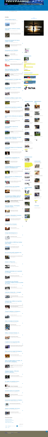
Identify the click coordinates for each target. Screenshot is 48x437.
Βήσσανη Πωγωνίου (27, 178)
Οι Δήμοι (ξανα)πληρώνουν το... (11, 232)
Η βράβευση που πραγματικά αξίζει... (12, 341)
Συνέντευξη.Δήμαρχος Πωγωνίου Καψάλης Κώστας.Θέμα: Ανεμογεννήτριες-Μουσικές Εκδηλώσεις (29, 142)
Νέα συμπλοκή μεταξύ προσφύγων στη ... (13, 252)
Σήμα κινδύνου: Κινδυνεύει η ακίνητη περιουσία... (12, 29)
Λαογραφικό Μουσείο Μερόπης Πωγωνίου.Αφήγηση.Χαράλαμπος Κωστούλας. (38, 190)
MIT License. (19, 432)
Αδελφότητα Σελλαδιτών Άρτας (28, 182)
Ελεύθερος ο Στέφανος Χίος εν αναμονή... (9, 422)
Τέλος (8, 427)
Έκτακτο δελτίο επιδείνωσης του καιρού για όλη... (14, 117)
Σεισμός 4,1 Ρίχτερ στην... (10, 261)
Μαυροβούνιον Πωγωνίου (27, 212)
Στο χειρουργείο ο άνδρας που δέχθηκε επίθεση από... (13, 88)
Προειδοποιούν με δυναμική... (11, 224)
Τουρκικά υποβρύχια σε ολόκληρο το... (13, 311)
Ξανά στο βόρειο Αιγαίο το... (11, 19)
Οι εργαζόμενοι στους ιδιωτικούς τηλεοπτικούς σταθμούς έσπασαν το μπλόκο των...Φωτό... (14, 282)
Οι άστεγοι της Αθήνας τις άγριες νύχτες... (13, 97)
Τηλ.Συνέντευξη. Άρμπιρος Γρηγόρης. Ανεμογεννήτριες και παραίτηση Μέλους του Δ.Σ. (29, 136)
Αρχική (10, 11)
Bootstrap (6, 432)
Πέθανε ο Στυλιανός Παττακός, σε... (12, 332)
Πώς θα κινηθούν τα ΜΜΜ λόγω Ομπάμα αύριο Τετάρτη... (13, 243)
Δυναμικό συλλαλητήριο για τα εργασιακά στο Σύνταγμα (13, 272)
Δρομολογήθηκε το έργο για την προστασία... (11, 127)
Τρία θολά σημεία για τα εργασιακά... (12, 390)
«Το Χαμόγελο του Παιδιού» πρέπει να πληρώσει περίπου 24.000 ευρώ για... (13, 196)
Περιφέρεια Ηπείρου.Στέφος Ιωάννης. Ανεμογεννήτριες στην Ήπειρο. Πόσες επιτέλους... (28, 117)
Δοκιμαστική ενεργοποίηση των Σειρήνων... (14, 400)
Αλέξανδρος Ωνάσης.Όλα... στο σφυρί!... (13, 292)
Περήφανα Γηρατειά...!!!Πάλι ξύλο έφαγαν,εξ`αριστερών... (12, 372)
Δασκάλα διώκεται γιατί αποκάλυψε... (12, 186)
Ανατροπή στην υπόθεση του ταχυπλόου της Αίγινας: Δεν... (13, 302)
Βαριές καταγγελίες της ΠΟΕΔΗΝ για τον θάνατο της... (13, 177)
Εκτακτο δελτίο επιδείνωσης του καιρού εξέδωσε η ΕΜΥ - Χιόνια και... (13, 138)
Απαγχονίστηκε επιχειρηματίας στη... (12, 157)
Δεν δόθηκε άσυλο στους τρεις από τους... (9, 420)
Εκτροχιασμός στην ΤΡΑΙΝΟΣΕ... (12, 50)
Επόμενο (6, 427)
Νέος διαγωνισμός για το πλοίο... (8, 421)
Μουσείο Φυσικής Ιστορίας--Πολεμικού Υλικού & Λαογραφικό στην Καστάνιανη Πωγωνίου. (38, 176)
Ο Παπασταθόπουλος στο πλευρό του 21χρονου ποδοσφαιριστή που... (13, 167)
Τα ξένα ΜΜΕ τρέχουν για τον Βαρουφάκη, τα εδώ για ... (14, 148)
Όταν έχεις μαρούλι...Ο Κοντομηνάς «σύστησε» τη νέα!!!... (12, 206)
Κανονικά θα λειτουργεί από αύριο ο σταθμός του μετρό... (12, 41)
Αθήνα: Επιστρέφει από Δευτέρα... (12, 321)
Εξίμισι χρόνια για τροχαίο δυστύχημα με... (13, 351)
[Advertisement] (17, 14)
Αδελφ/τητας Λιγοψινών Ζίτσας (28, 171)
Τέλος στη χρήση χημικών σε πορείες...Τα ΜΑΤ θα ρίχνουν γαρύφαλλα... (13, 361)
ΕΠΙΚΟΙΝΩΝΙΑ (32, 9)
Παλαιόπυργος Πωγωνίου (27, 206)
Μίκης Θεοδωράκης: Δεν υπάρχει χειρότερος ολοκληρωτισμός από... (12, 70)
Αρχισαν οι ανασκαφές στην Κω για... (12, 408)
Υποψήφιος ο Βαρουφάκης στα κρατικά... (13, 215)
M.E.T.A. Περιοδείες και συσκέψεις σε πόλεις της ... (12, 60)
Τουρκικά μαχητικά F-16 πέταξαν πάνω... (13, 79)
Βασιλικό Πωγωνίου (27, 218)
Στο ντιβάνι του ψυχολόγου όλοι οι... (12, 381)
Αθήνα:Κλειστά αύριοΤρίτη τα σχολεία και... (14, 107)
